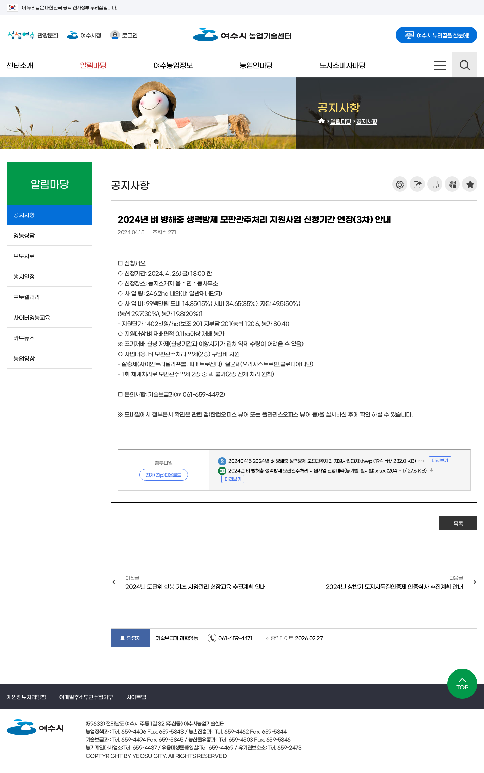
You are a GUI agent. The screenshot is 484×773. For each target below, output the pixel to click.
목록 (458, 523)
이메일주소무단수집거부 (86, 696)
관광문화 (32, 35)
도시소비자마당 (343, 64)
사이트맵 (440, 64)
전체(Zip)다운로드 (164, 474)
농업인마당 (256, 64)
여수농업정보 (173, 64)
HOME (321, 121)
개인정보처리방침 (26, 696)
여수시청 (84, 34)
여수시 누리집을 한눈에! (436, 33)
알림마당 (93, 64)
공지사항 (366, 121)
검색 (464, 64)
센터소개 (20, 64)
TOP (462, 684)
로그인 (124, 34)
